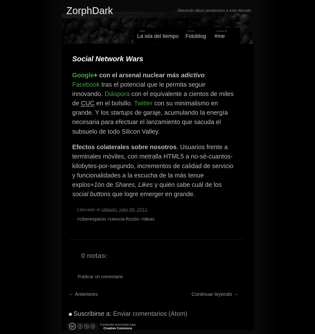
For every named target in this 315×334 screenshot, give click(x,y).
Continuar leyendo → (214, 294)
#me (220, 36)
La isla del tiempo (157, 36)
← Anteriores (83, 294)
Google (83, 75)
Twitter (143, 103)
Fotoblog (196, 36)
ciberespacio (92, 219)
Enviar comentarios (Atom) (150, 313)
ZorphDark (89, 10)
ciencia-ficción (124, 219)
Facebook (86, 84)
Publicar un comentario (100, 276)
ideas (149, 219)
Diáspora (117, 93)
